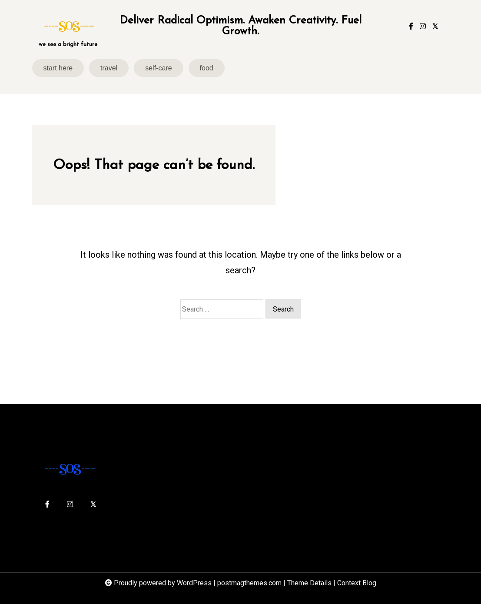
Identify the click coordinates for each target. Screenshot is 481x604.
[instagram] (423, 26)
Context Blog (356, 583)
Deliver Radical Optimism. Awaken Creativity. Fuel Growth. (240, 26)
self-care (158, 68)
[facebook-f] (411, 26)
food (206, 68)
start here (58, 68)
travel (108, 68)
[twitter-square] (435, 26)
